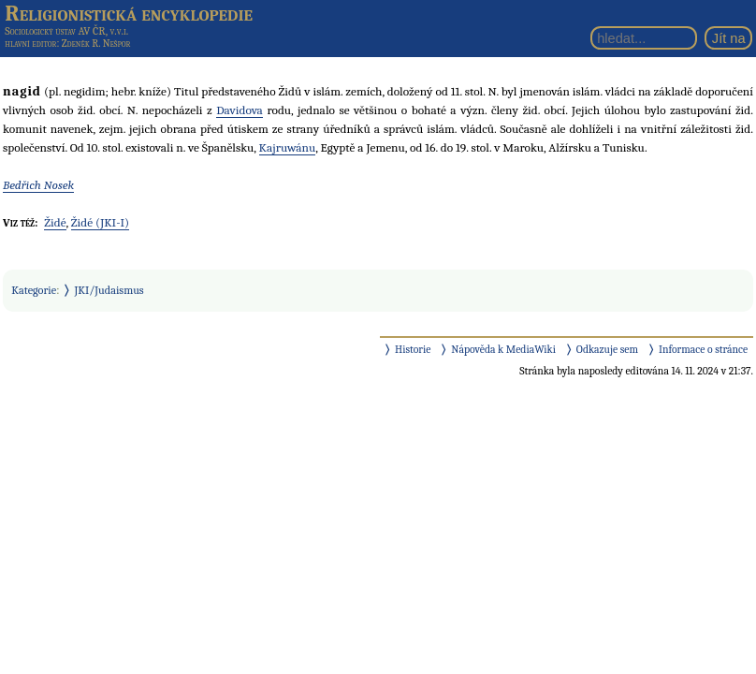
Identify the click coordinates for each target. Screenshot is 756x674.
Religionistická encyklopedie (129, 13)
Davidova (239, 110)
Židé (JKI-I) (100, 222)
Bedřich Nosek (38, 185)
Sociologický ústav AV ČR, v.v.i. (66, 30)
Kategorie (33, 290)
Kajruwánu (287, 147)
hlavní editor (30, 43)
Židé (54, 222)
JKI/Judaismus (109, 290)
